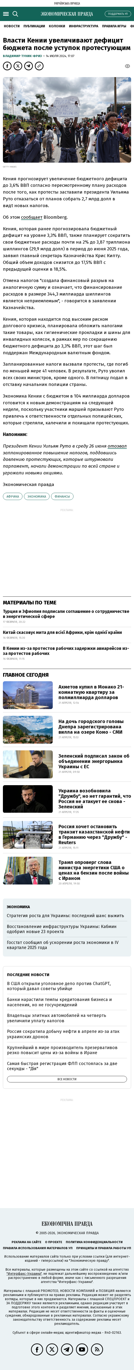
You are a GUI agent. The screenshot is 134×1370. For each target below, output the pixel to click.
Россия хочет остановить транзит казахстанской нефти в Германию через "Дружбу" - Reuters (94, 834)
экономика (37, 496)
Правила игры (114, 26)
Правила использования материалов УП (38, 1248)
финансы (62, 496)
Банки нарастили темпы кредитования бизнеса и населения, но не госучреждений (59, 1002)
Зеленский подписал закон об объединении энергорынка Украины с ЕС (94, 761)
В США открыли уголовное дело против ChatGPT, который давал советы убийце (59, 986)
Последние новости (28, 974)
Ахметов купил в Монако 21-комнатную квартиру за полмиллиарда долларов (91, 692)
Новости (12, 26)
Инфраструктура (83, 26)
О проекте (53, 1242)
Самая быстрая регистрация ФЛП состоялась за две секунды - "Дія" (62, 1066)
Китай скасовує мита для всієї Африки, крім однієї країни (62, 632)
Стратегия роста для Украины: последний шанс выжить (65, 915)
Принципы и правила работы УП (103, 1248)
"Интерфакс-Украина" (24, 1274)
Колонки (57, 26)
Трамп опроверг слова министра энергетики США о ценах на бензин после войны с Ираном (94, 870)
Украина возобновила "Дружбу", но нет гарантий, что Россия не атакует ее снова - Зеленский (95, 799)
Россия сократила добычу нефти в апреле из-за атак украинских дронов (63, 1034)
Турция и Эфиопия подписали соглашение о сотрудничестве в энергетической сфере (66, 614)
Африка (13, 496)
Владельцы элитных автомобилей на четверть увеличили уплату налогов (56, 1018)
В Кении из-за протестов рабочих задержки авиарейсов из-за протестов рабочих (66, 651)
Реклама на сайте (26, 1242)
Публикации (34, 26)
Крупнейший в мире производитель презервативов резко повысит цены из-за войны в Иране (62, 1050)
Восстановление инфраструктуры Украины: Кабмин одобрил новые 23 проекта (62, 929)
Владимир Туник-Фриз (23, 56)
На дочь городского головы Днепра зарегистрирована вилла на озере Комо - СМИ (91, 726)
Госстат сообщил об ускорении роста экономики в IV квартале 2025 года (63, 945)
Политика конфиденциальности (94, 1242)
